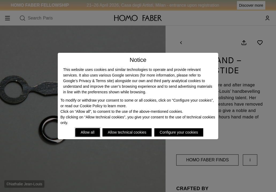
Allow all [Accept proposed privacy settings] (87, 132)
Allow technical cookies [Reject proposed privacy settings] (127, 132)
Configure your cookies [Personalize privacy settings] (179, 132)
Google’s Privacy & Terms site (88, 81)
